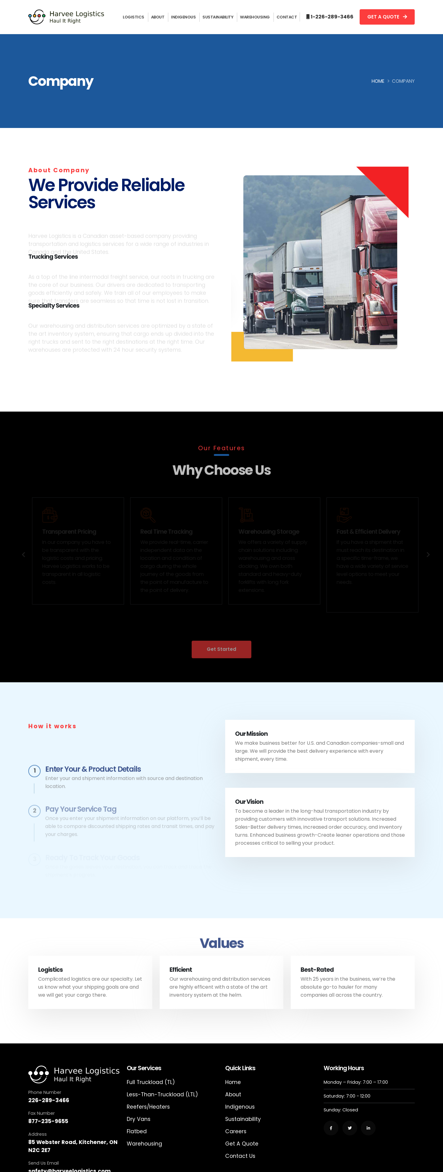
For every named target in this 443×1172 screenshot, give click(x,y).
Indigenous (183, 17)
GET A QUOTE (387, 17)
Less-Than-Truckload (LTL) (162, 1094)
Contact (287, 17)
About (158, 17)
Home (378, 81)
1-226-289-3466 (332, 16)
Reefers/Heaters (148, 1106)
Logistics (133, 17)
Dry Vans (138, 1119)
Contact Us (240, 1156)
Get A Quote (241, 1143)
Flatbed (137, 1131)
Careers (235, 1131)
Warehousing (255, 17)
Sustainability (217, 17)
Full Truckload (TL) (151, 1082)
